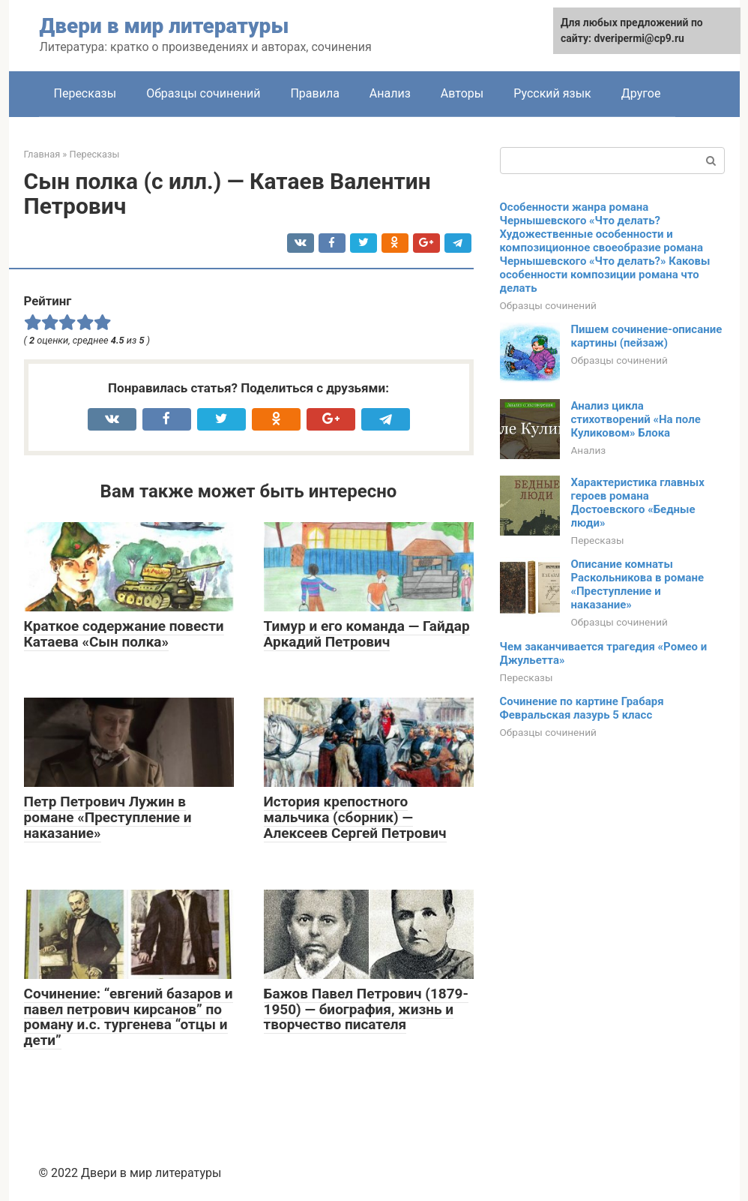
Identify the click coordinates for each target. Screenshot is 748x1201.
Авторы (462, 93)
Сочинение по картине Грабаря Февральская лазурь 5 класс (582, 708)
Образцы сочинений (203, 93)
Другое (641, 93)
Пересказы (85, 93)
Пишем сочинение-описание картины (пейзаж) (647, 336)
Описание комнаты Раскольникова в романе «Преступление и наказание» (638, 584)
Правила (314, 93)
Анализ (390, 93)
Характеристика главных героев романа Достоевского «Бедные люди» (638, 503)
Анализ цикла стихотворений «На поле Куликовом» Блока (636, 419)
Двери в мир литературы (164, 26)
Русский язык (552, 93)
